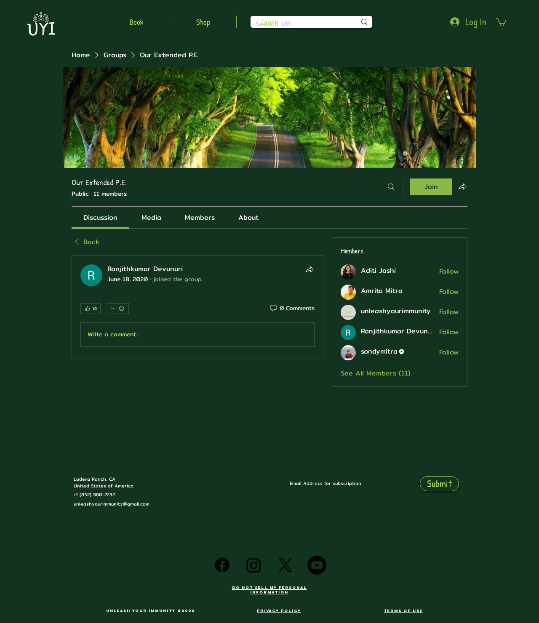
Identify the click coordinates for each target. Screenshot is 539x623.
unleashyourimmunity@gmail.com (111, 504)
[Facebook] (222, 565)
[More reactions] (117, 308)
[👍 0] (90, 308)
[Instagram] (253, 565)
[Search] (391, 186)
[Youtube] (316, 565)
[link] (100, 217)
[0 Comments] (292, 308)
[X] (285, 565)
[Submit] (439, 483)
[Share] (309, 269)
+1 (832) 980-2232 (94, 494)
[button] (501, 21)
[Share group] (462, 186)
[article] (197, 307)
